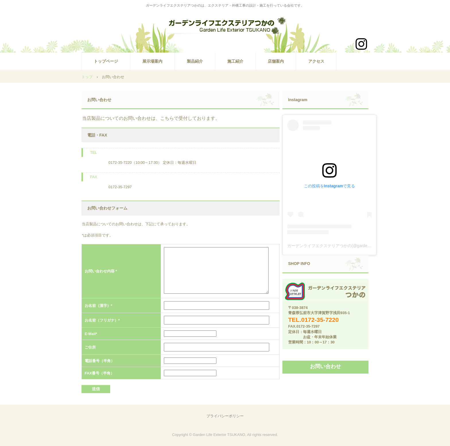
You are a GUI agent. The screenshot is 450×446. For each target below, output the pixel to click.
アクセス (316, 61)
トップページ (106, 61)
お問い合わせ (325, 366)
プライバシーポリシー (225, 416)
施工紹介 (235, 61)
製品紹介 (195, 61)
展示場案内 (152, 61)
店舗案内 (276, 61)
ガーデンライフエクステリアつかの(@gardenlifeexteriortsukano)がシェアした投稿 (361, 245)
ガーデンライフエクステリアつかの (225, 27)
